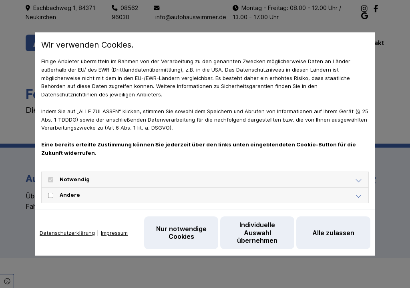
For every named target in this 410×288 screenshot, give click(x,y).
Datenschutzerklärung (67, 233)
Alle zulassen (333, 233)
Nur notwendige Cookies (181, 232)
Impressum (114, 233)
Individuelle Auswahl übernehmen (257, 232)
